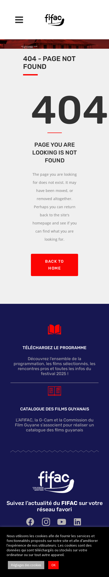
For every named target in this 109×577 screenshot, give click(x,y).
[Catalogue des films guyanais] (54, 390)
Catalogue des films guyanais (54, 409)
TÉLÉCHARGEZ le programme (54, 347)
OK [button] (53, 565)
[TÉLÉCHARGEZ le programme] (54, 329)
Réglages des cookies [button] (26, 565)
